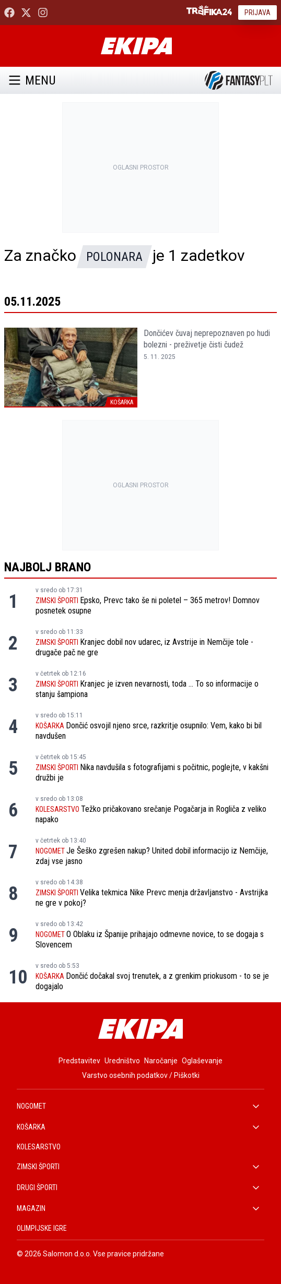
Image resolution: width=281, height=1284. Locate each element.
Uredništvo (122, 1061)
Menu (32, 80)
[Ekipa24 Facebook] (9, 12)
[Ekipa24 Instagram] (43, 12)
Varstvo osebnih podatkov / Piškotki (141, 1075)
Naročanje (161, 1061)
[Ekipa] (136, 46)
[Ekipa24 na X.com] (26, 12)
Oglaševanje (202, 1061)
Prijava (257, 12)
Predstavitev (79, 1061)
